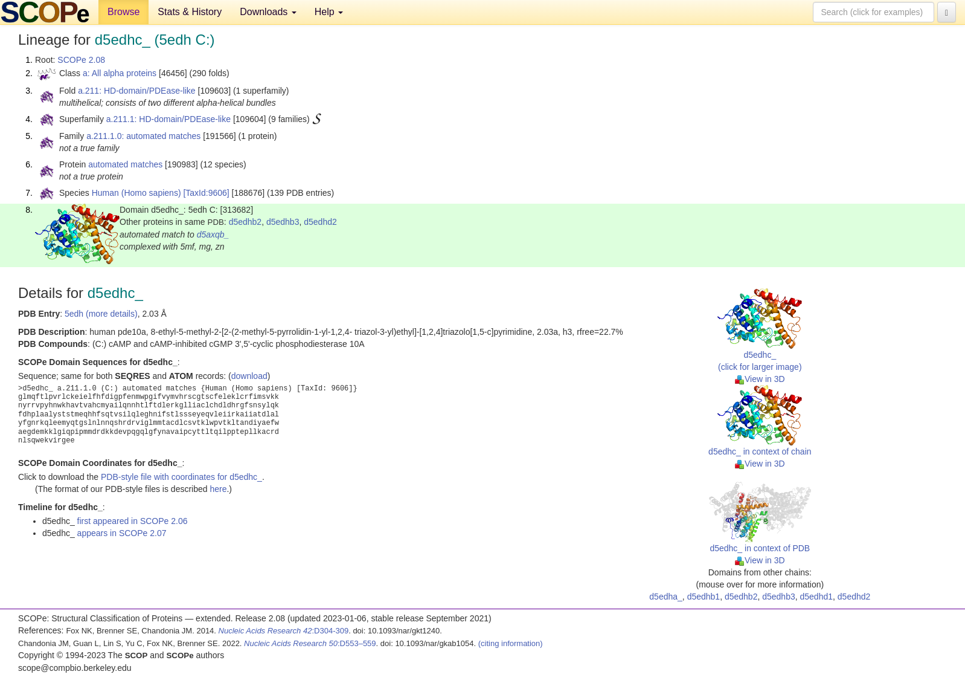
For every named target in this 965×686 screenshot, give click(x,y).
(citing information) (510, 643)
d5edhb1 (703, 596)
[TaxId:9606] (206, 193)
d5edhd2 (320, 222)
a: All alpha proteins (119, 73)
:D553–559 (310, 643)
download (249, 376)
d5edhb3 (283, 222)
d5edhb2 (245, 222)
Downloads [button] (268, 12)
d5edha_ (665, 596)
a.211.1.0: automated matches (143, 136)
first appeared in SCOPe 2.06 (132, 521)
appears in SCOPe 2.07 (122, 533)
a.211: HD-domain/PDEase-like (137, 90)
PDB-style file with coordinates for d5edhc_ (181, 477)
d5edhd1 (816, 596)
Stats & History (190, 12)
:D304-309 (284, 630)
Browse (123, 12)
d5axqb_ (213, 234)
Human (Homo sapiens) (136, 193)
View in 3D (760, 379)
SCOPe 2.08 (81, 60)
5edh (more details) (101, 314)
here (218, 489)
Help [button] (329, 12)
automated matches (125, 164)
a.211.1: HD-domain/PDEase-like (168, 119)
